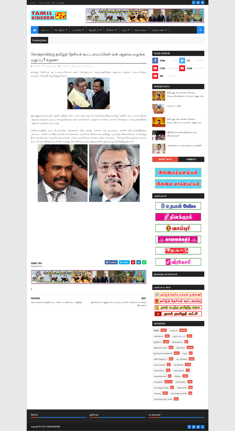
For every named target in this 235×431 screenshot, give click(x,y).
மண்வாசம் (182, 387)
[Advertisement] (88, 234)
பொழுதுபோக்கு (161, 387)
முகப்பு (33, 2)
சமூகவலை (140, 30)
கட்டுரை (76, 30)
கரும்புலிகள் (159, 364)
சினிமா (110, 30)
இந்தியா (157, 341)
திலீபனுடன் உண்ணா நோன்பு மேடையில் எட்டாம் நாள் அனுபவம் (184, 120)
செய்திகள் (59, 30)
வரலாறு (157, 393)
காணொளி (178, 364)
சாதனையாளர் (160, 376)
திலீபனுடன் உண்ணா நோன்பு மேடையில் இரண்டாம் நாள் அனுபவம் (185, 94)
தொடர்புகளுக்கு (58, 2)
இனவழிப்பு (177, 341)
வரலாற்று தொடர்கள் (163, 399)
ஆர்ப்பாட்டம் (179, 336)
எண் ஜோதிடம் (160, 359)
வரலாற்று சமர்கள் (179, 393)
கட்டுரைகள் (181, 359)
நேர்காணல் (181, 381)
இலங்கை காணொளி (163, 353)
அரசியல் (66, 65)
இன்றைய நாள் (160, 347)
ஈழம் (124, 30)
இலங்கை (75, 65)
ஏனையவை (158, 30)
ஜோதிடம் (94, 30)
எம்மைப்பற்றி (44, 2)
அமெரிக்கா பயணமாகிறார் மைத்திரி (184, 145)
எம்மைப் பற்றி (174, 105)
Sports (156, 330)
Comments (191, 159)
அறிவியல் (158, 336)
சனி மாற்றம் (178, 370)
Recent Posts (165, 159)
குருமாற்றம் (159, 370)
